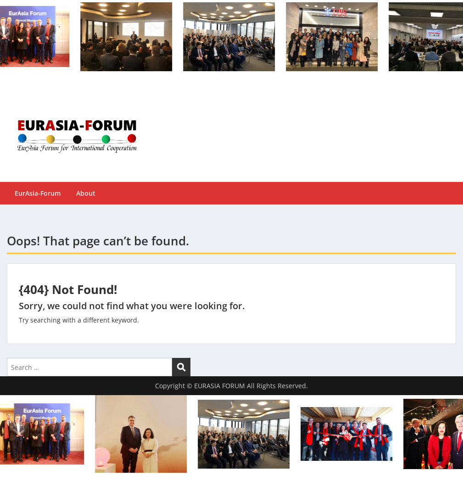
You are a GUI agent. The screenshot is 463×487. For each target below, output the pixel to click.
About (85, 193)
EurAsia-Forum (38, 193)
